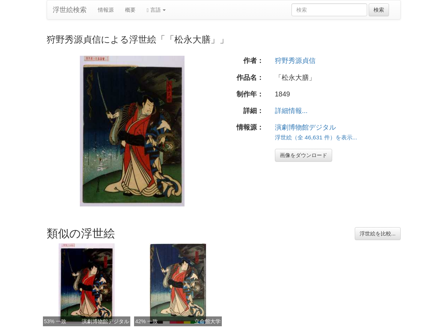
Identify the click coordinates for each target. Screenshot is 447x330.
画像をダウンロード (303, 155)
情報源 (106, 10)
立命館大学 (207, 321)
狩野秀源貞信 (295, 60)
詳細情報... (291, 111)
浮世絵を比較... (378, 234)
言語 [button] (156, 10)
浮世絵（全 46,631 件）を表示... (316, 137)
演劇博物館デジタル (305, 127)
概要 (130, 10)
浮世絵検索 (70, 10)
